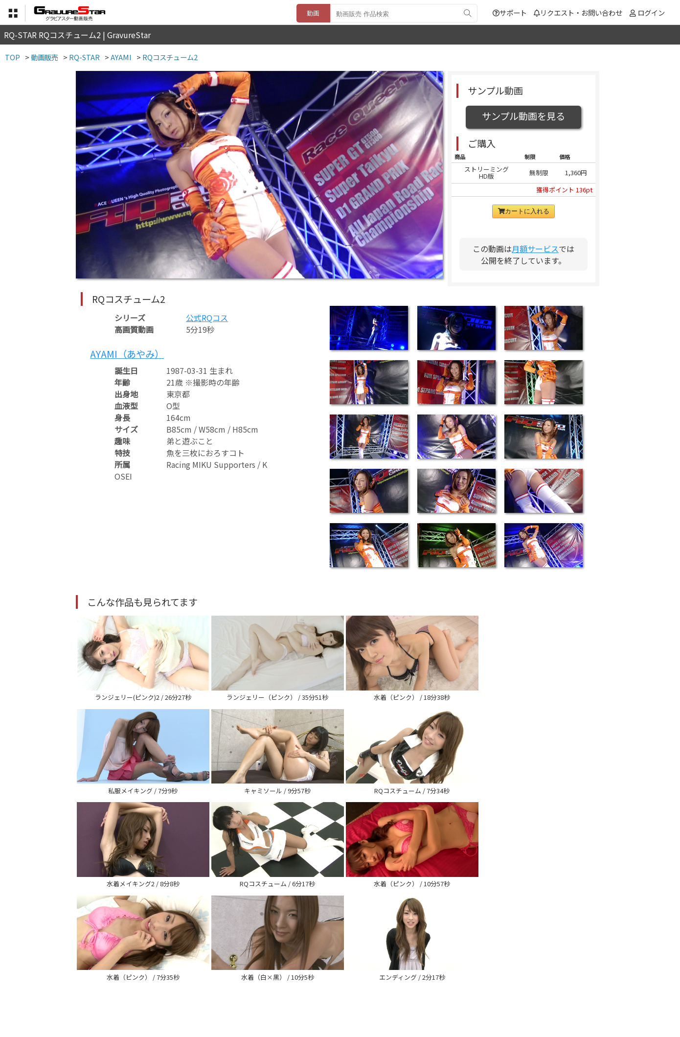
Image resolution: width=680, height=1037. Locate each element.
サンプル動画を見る (523, 116)
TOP (195, 989)
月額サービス (535, 248)
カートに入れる (523, 211)
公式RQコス (207, 317)
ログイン (651, 12)
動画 (313, 13)
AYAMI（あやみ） (127, 354)
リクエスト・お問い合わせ (578, 12)
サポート (510, 12)
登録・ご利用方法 (332, 989)
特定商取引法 (273, 989)
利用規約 (228, 989)
